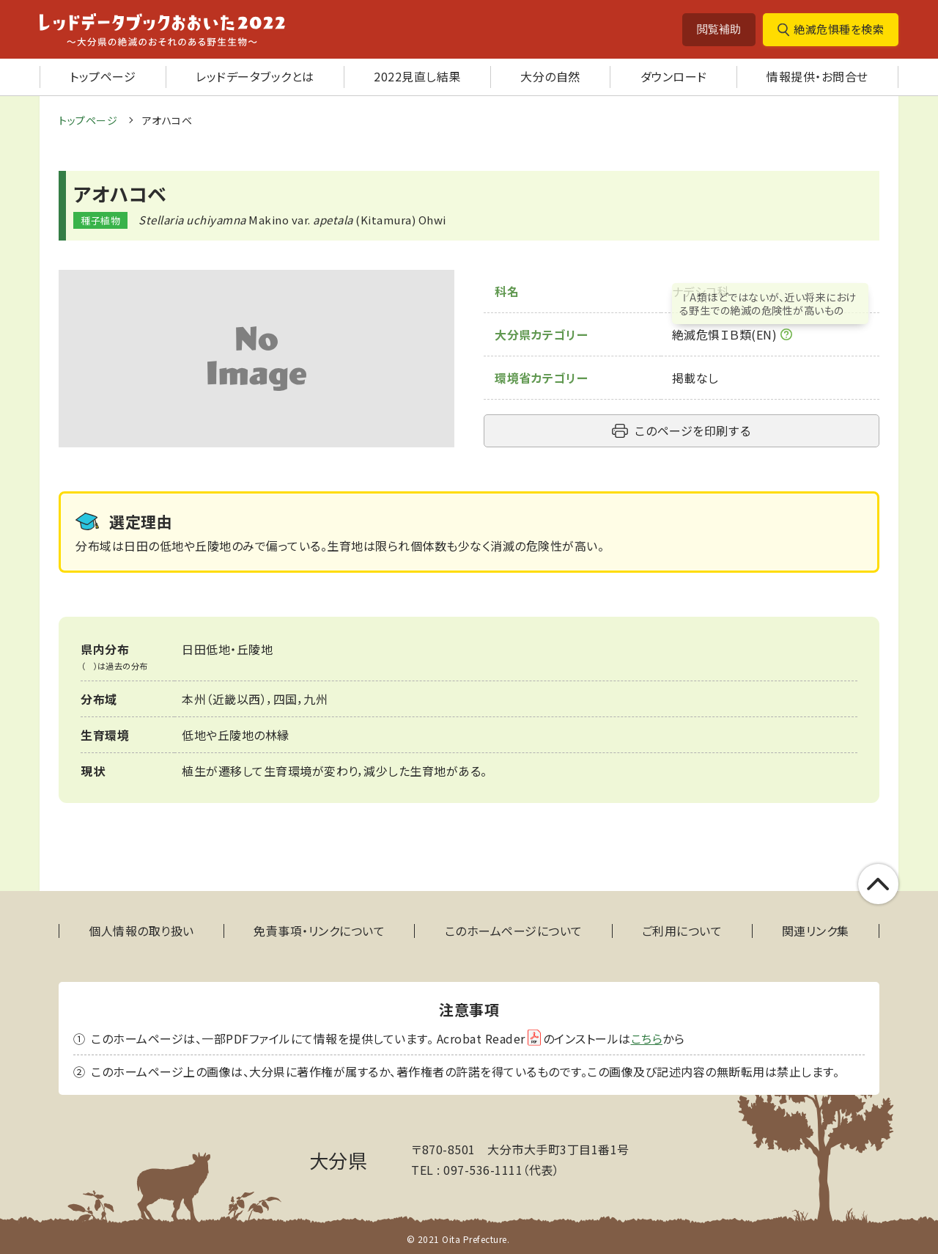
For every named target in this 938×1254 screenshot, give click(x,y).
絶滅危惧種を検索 (839, 29)
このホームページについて (514, 931)
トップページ (103, 76)
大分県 (338, 1159)
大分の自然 (550, 76)
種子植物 (100, 220)
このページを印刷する (692, 430)
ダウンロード (673, 76)
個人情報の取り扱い (141, 931)
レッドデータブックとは (255, 76)
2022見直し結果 (417, 76)
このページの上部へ (878, 884)
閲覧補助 (719, 29)
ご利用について (682, 931)
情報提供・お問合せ (817, 76)
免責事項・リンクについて (319, 931)
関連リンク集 (815, 931)
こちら (647, 1038)
